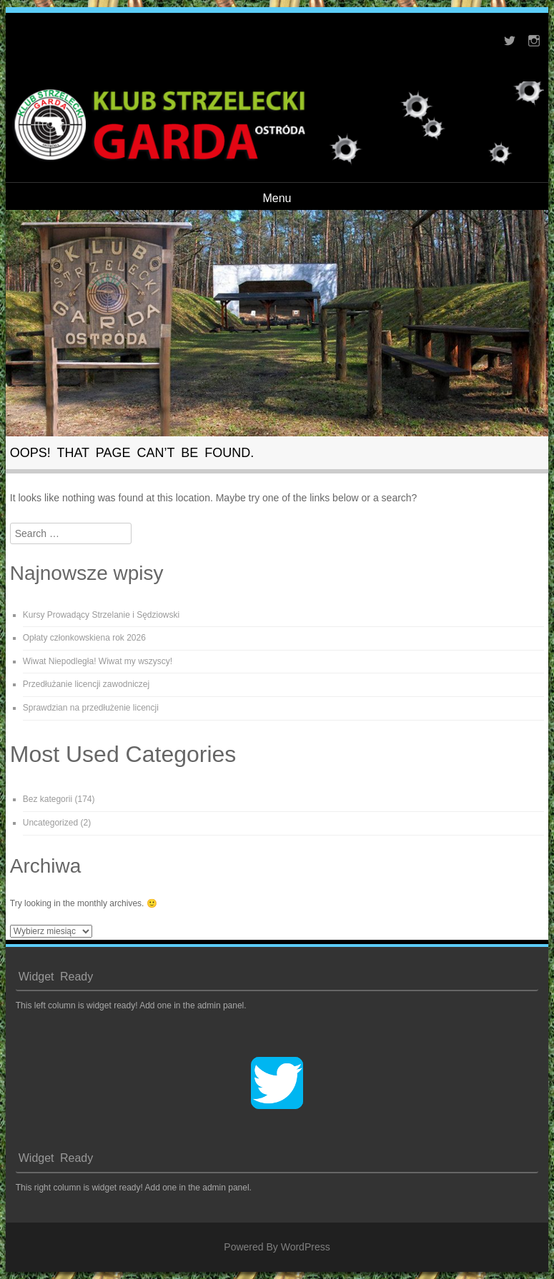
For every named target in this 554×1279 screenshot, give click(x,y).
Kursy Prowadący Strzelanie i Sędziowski (101, 615)
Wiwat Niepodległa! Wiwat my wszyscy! (97, 661)
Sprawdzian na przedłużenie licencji (91, 708)
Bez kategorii (47, 799)
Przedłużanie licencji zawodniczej (86, 684)
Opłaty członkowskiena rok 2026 (84, 638)
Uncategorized (50, 823)
